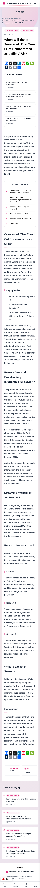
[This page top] (26, 884)
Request (20, 867)
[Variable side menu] (35, 884)
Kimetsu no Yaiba (27, 30)
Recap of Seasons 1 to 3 (19, 214)
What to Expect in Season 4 (20, 219)
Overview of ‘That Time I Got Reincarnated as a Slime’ (20, 192)
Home (4, 18)
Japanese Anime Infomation (20, 3)
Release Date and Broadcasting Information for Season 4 (21, 200)
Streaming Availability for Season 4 (19, 208)
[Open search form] (15, 884)
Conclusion (14, 223)
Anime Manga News (14, 18)
